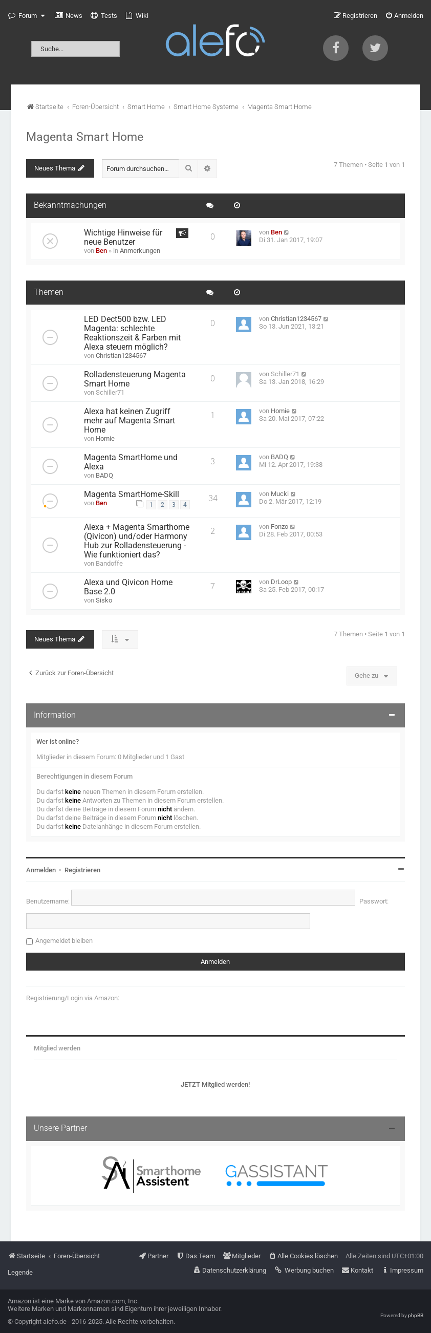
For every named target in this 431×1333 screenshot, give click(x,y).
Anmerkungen (140, 250)
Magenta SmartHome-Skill (131, 494)
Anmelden (41, 870)
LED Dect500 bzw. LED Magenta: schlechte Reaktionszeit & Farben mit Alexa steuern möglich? (132, 333)
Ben (101, 250)
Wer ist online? (57, 741)
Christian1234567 (121, 355)
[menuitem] (68, 16)
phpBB (415, 1315)
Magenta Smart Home (84, 137)
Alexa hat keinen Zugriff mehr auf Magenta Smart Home (129, 421)
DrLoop (281, 582)
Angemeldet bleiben (64, 940)
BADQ (104, 475)
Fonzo (279, 526)
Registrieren (82, 870)
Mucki (280, 494)
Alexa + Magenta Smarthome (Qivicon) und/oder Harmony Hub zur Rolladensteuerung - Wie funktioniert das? (136, 541)
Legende (20, 1272)
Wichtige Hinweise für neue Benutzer (123, 237)
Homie (105, 438)
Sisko (104, 600)
